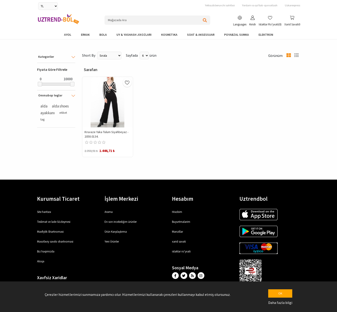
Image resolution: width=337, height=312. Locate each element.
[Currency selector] (48, 6)
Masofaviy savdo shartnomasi (55, 241)
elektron (266, 35)
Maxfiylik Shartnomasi (50, 232)
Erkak (85, 35)
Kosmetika (169, 35)
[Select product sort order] (109, 55)
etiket (63, 113)
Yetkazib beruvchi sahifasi (220, 5)
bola (103, 35)
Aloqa (40, 261)
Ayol (67, 35)
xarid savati (179, 241)
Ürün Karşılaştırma (116, 232)
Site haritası (44, 212)
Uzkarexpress (292, 5)
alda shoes (60, 106)
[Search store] (157, 20)
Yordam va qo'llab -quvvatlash (259, 5)
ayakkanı (47, 112)
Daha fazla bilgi (280, 302)
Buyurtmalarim (181, 222)
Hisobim (177, 212)
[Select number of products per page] (144, 55)
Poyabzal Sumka (236, 35)
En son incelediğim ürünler (121, 222)
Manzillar (177, 232)
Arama (109, 212)
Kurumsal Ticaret (58, 198)
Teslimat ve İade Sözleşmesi (53, 222)
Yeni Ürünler (112, 241)
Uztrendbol (253, 198)
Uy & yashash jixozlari (134, 35)
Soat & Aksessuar (200, 35)
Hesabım (182, 198)
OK (280, 293)
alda (43, 106)
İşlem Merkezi (121, 198)
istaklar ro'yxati (181, 251)
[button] (239, 21)
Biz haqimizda (45, 251)
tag (42, 119)
